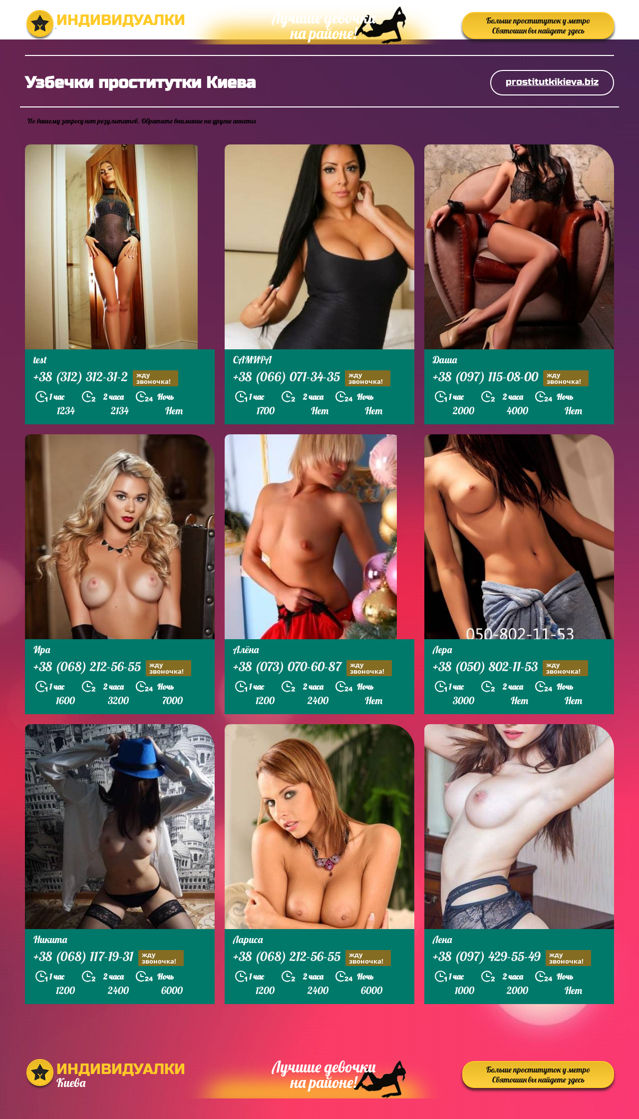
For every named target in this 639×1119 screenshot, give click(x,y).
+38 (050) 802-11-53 (510, 668)
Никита (50, 939)
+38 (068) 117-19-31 (108, 958)
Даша (445, 359)
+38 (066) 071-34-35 (311, 378)
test (40, 359)
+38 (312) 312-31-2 (105, 378)
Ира (41, 649)
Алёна (246, 649)
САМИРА (252, 359)
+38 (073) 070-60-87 (312, 668)
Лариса (248, 939)
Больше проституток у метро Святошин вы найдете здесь (538, 25)
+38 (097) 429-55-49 (512, 958)
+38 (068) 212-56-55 (112, 668)
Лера (442, 649)
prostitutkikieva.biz (552, 81)
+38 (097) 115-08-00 (511, 378)
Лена (442, 939)
